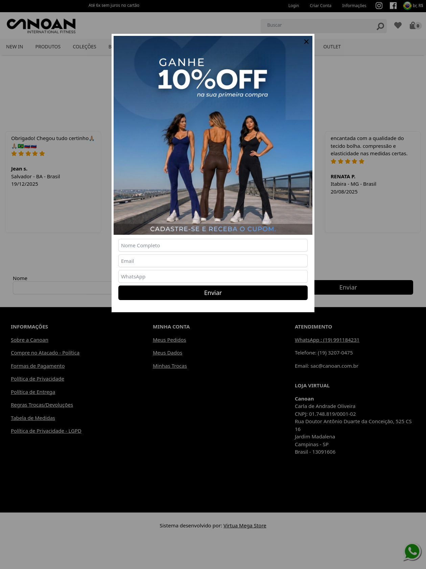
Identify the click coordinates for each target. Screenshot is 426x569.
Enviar (213, 293)
